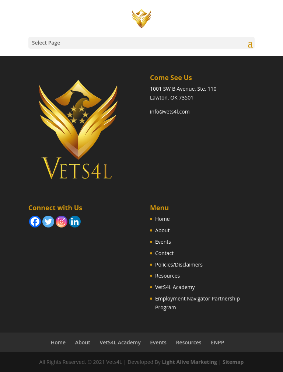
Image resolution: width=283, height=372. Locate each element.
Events (163, 241)
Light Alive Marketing (189, 361)
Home (162, 218)
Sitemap (233, 361)
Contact (164, 253)
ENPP (217, 342)
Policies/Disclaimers (179, 264)
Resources (167, 275)
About (162, 230)
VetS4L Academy (175, 287)
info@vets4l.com (170, 111)
